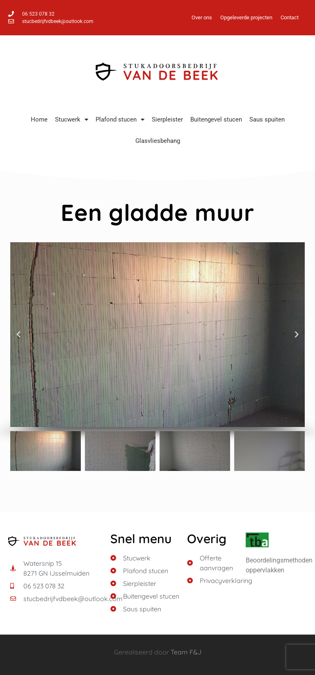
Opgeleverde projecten (246, 17)
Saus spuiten (267, 119)
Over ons (202, 17)
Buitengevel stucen (216, 119)
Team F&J (186, 652)
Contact (290, 17)
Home (39, 119)
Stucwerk (71, 119)
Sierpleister (167, 119)
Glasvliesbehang (157, 141)
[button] (18, 335)
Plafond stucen (120, 119)
